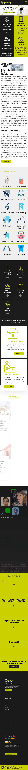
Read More (6, 162)
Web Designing (18, 767)
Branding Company (14, 768)
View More (14, 667)
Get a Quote (16, 322)
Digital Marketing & (5, 768)
